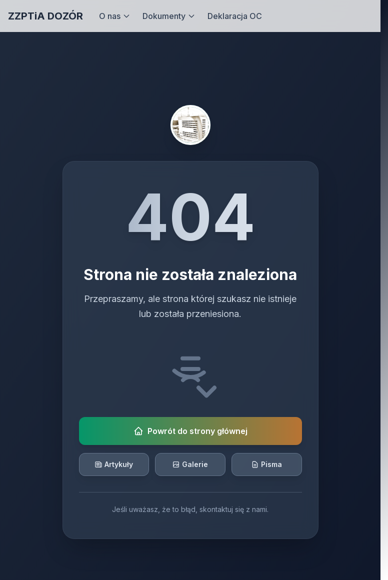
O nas (114, 16)
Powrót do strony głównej (191, 431)
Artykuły (113, 464)
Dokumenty (169, 16)
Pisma (266, 464)
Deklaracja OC (235, 16)
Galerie (190, 464)
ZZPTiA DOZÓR (45, 16)
